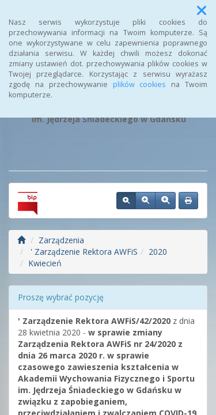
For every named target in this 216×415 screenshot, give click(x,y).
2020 (158, 251)
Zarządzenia (61, 240)
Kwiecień (45, 263)
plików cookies (139, 84)
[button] (201, 10)
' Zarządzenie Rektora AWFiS (83, 251)
